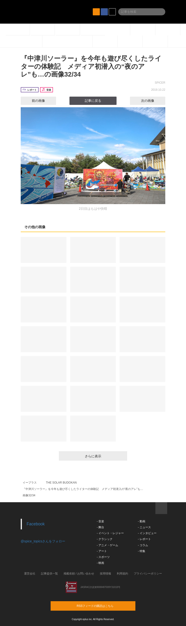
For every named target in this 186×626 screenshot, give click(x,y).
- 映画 (100, 563)
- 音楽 (100, 521)
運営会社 (29, 573)
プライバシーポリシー (148, 573)
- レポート (144, 539)
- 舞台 (100, 527)
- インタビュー (147, 533)
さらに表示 (93, 456)
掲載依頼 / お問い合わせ (79, 573)
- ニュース (144, 527)
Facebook (36, 524)
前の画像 (34, 101)
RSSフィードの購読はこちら (102, 606)
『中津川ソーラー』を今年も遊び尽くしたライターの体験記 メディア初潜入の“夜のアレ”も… (83, 489)
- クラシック (105, 539)
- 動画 (141, 521)
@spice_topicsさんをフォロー (43, 541)
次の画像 (152, 101)
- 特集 (141, 551)
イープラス (30, 482)
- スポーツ (103, 557)
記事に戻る (93, 101)
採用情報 (105, 573)
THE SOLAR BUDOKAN (61, 482)
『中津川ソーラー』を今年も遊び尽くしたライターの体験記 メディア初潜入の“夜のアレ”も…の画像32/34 (91, 66)
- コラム (143, 545)
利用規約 (122, 573)
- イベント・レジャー (110, 533)
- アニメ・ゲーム (107, 545)
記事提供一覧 (49, 573)
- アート (102, 551)
